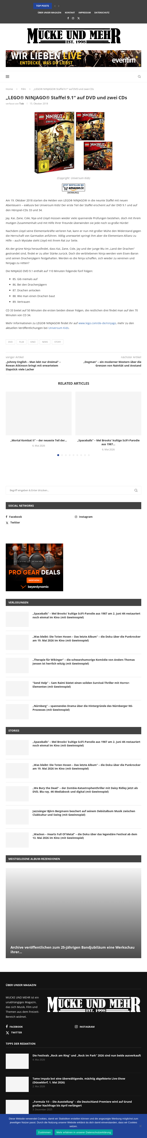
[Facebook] (68, 18)
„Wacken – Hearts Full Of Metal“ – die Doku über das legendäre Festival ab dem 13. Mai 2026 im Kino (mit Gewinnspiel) (85, 836)
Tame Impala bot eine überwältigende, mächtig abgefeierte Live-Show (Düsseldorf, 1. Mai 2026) (79, 1080)
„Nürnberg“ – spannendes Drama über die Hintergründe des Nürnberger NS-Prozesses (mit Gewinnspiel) (83, 708)
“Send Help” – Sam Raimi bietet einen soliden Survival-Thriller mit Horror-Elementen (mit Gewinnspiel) (81, 684)
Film (23, 89)
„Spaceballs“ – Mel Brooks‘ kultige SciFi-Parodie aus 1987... (108, 442)
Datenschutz (101, 12)
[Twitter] (78, 18)
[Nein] (140, 1126)
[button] (54, 6)
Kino (33, 341)
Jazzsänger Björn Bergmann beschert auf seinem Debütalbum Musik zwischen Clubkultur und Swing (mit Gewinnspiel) (84, 813)
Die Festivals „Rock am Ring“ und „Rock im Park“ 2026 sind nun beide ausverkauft (87, 1055)
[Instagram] (73, 18)
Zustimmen (44, 1132)
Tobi (21, 103)
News (45, 341)
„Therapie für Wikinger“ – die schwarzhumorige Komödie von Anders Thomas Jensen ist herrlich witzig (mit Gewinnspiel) (84, 661)
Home (9, 89)
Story (57, 341)
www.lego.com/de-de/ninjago (97, 323)
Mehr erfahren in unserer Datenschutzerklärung (83, 1132)
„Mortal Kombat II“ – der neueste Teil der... (38, 440)
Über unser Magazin (49, 12)
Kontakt (70, 12)
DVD (10, 341)
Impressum (84, 12)
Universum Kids (58, 328)
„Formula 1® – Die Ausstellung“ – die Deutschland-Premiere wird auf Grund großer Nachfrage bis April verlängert (82, 1103)
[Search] (139, 76)
